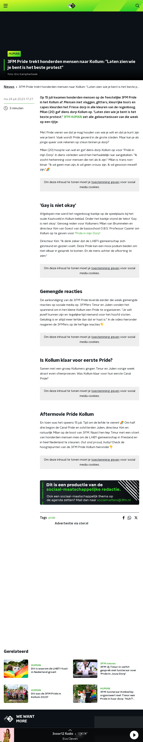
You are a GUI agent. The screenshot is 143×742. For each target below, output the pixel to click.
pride (51, 517)
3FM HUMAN (73, 117)
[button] (134, 735)
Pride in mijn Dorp (87, 233)
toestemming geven (105, 182)
